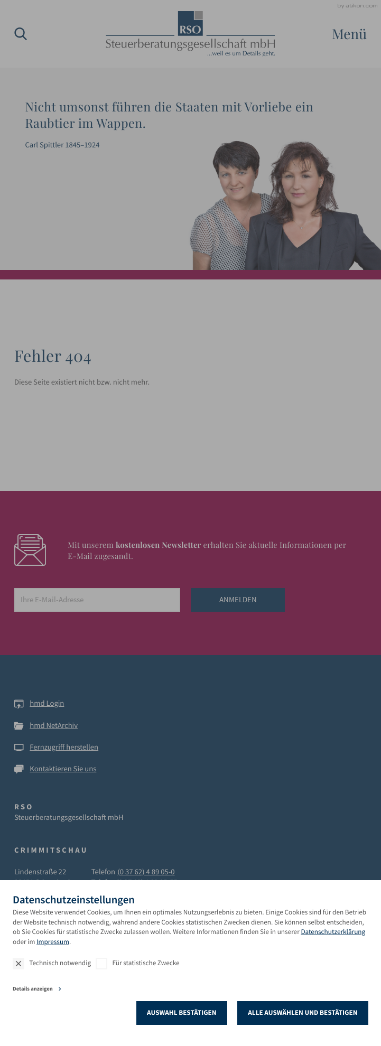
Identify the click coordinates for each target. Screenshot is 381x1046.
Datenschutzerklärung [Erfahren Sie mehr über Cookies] (333, 931)
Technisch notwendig (60, 962)
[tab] (190, 990)
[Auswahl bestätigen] (182, 1013)
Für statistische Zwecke (146, 962)
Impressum (52, 941)
